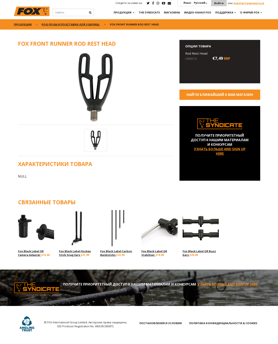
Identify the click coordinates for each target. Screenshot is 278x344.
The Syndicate (149, 12)
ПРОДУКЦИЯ (122, 12)
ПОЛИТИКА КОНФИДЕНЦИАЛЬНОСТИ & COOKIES (223, 323)
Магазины (172, 12)
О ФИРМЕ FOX (249, 12)
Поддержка (224, 12)
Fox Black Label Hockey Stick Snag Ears (75, 253)
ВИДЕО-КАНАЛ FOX (197, 12)
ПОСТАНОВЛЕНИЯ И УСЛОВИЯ (161, 323)
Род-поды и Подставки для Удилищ (71, 24)
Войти (219, 3)
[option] (95, 88)
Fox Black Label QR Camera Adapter (31, 253)
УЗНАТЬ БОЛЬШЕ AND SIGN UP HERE (220, 151)
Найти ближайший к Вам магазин (220, 94)
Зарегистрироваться (248, 3)
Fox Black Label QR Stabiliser (154, 253)
